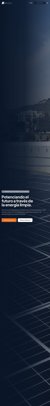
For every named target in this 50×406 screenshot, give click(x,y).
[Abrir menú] (47, 3)
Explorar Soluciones (25, 220)
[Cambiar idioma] (31, 3)
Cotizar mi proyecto (40, 2)
